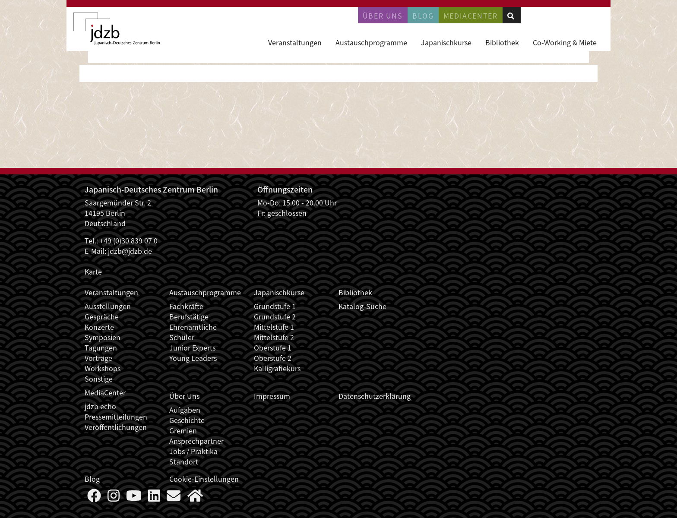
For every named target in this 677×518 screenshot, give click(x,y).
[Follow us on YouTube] (134, 498)
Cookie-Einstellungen (204, 479)
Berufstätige (189, 316)
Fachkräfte (186, 306)
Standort (183, 461)
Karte (93, 271)
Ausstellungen (108, 306)
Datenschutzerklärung (374, 396)
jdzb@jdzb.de (130, 251)
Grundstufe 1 (275, 306)
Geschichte (187, 420)
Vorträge (98, 358)
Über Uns (184, 396)
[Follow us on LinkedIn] (154, 498)
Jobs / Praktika (193, 451)
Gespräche (102, 316)
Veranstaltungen (295, 42)
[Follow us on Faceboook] (94, 498)
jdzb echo (100, 406)
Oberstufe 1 (272, 347)
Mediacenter (470, 15)
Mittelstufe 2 (274, 337)
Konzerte (99, 327)
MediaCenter (105, 392)
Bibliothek (502, 42)
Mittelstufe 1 (274, 327)
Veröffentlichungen (116, 427)
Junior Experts (192, 347)
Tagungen (101, 347)
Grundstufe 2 (275, 316)
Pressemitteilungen (116, 416)
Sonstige (99, 378)
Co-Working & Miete (565, 42)
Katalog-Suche (362, 306)
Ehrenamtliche (193, 327)
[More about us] (195, 498)
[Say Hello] (173, 498)
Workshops (102, 368)
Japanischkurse (446, 42)
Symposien (102, 337)
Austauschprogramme (371, 42)
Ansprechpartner (196, 441)
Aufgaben (184, 409)
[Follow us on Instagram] (114, 498)
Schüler (181, 337)
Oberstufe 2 (272, 358)
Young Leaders (193, 358)
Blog (422, 15)
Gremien (183, 430)
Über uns (383, 15)
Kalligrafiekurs (277, 368)
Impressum (272, 396)
